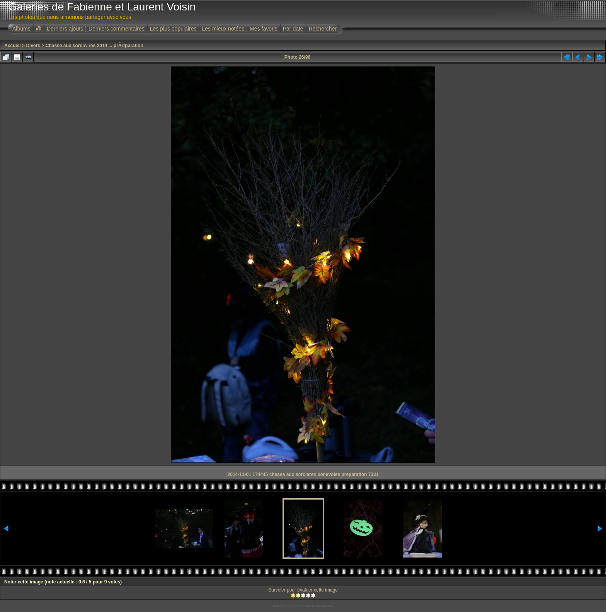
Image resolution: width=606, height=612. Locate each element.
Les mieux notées (223, 29)
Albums (21, 29)
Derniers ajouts (65, 29)
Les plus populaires (173, 29)
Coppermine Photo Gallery (312, 606)
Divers (33, 45)
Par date (293, 29)
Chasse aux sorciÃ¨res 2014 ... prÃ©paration (94, 45)
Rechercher (323, 29)
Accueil (12, 45)
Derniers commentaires (117, 29)
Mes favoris (263, 29)
